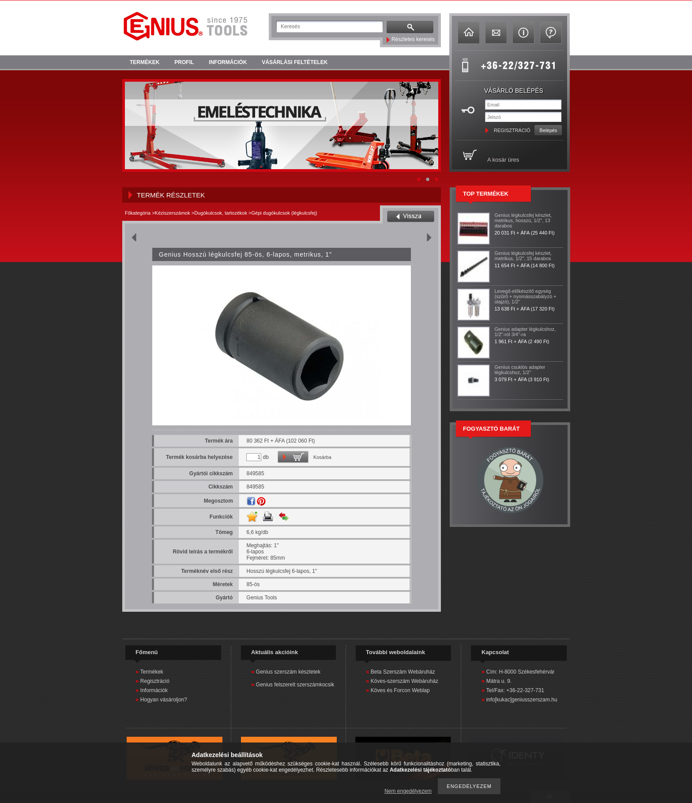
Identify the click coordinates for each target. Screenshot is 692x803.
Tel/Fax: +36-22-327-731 (515, 690)
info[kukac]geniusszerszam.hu (521, 700)
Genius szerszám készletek (288, 672)
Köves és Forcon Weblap (400, 690)
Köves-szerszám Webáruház (404, 681)
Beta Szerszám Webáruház (403, 672)
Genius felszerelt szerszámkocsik (295, 685)
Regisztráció (154, 681)
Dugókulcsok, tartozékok (220, 213)
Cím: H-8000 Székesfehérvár (520, 672)
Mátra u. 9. (498, 681)
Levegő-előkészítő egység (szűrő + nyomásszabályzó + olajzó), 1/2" (526, 296)
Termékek (151, 672)
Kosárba (322, 457)
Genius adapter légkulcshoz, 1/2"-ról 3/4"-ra (525, 331)
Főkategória (137, 213)
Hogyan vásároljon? (163, 700)
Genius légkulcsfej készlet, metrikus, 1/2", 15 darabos (523, 255)
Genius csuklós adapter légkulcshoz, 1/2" (520, 369)
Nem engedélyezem (408, 791)
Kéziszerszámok (172, 213)
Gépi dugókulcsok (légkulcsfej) (284, 213)
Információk (154, 690)
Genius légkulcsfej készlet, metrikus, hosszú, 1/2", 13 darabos (523, 220)
